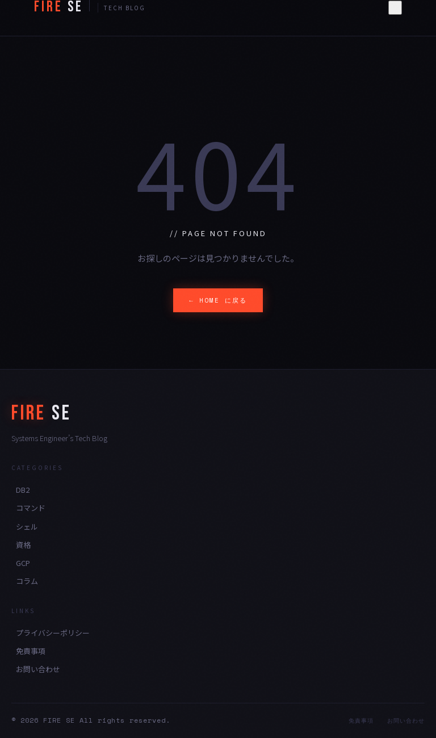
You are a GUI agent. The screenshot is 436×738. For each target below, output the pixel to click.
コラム (27, 581)
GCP (23, 562)
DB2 (23, 489)
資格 (23, 544)
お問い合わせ (38, 669)
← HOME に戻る (218, 300)
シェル (27, 526)
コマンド (30, 507)
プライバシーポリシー (53, 632)
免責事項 (30, 650)
